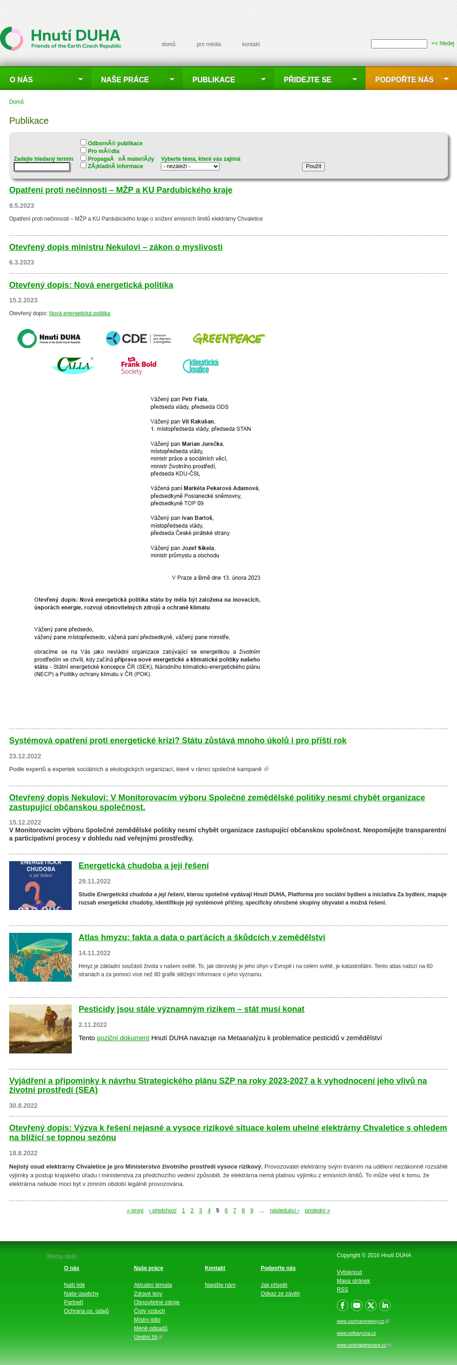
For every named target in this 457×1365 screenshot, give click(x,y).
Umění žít (148, 1337)
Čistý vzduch (149, 1311)
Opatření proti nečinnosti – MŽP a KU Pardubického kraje (121, 190)
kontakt (251, 44)
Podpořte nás (404, 80)
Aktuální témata (153, 1285)
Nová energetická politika (79, 313)
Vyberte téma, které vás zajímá (200, 159)
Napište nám (220, 1285)
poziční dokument (123, 1038)
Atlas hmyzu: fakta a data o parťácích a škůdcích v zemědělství (202, 937)
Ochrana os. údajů (86, 1311)
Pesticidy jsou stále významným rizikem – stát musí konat (191, 1009)
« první (135, 1210)
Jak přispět (274, 1285)
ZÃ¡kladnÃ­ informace (115, 166)
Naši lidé (74, 1285)
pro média (209, 44)
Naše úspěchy (81, 1294)
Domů (16, 102)
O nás (21, 80)
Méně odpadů (150, 1328)
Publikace (213, 80)
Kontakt (215, 1268)
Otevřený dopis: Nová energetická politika (91, 285)
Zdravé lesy (148, 1294)
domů (168, 44)
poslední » (317, 1210)
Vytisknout (349, 1272)
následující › (284, 1210)
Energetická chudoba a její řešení (144, 865)
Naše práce (125, 80)
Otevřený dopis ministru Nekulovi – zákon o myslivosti (116, 247)
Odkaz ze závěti (280, 1294)
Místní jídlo (147, 1320)
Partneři (73, 1302)
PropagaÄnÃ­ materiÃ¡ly (121, 159)
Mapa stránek (353, 1281)
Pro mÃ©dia (103, 151)
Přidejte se (307, 80)
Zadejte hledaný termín (44, 159)
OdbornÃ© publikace (115, 143)
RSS (342, 1289)
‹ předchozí (162, 1210)
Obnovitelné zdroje (157, 1302)
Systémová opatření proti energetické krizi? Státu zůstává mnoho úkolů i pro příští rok (177, 740)
